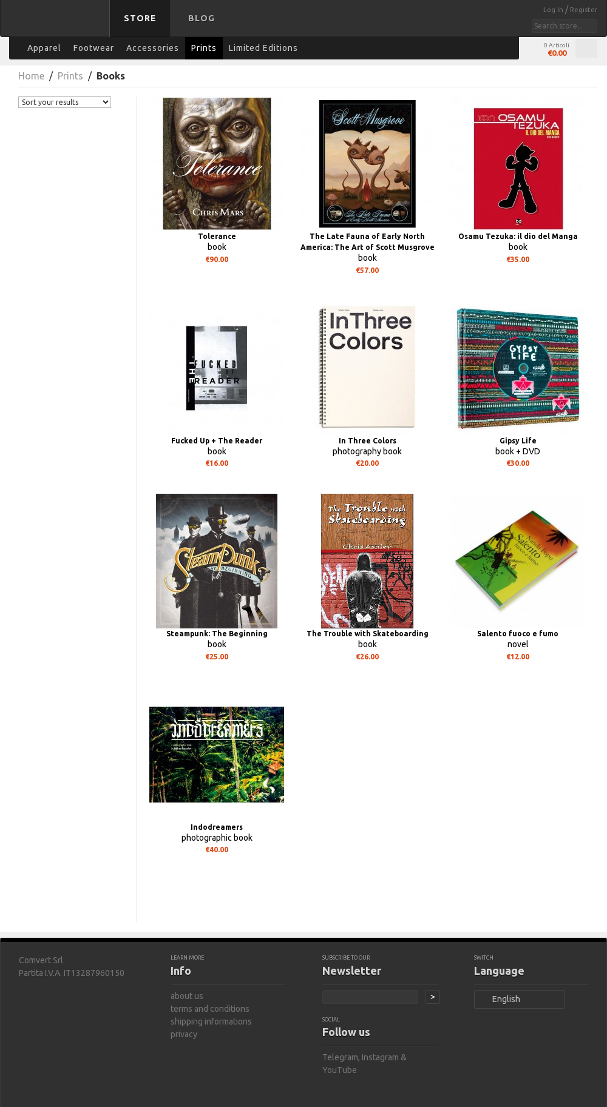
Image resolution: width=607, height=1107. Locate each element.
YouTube (339, 1070)
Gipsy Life (518, 441)
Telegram (340, 1057)
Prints (70, 75)
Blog (201, 18)
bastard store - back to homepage (57, 26)
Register (583, 9)
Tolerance (217, 236)
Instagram (380, 1057)
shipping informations (211, 1021)
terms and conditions (210, 1009)
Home (31, 75)
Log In (554, 9)
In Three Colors (367, 441)
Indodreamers (217, 827)
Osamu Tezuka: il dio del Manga (518, 236)
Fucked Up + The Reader (216, 441)
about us (187, 996)
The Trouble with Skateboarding (368, 634)
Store (140, 18)
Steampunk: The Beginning (217, 634)
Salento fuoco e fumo (517, 634)
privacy (184, 1034)
